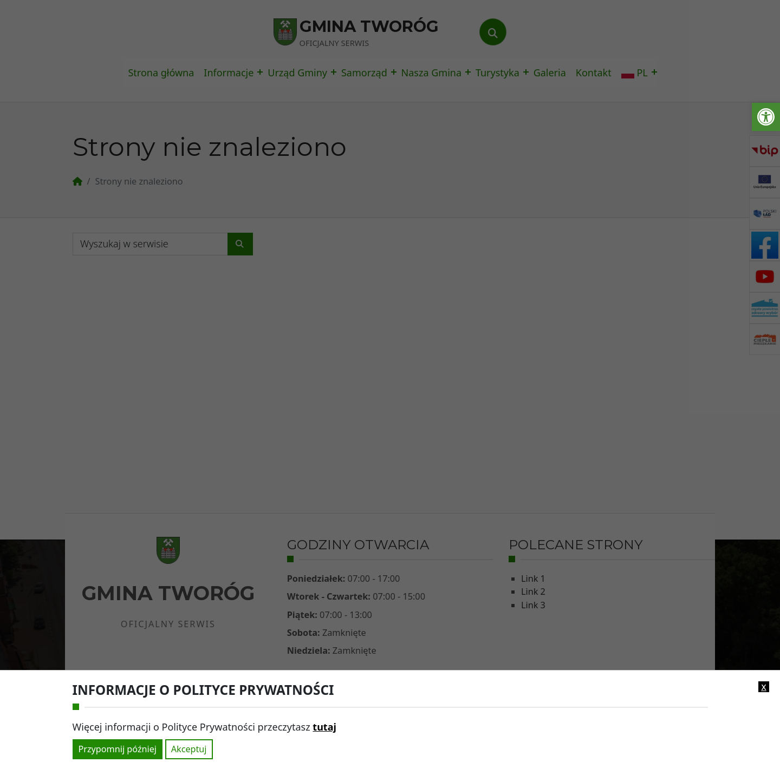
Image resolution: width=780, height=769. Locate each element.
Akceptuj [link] (189, 749)
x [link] (763, 686)
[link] (766, 117)
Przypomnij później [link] (118, 749)
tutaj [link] (324, 726)
